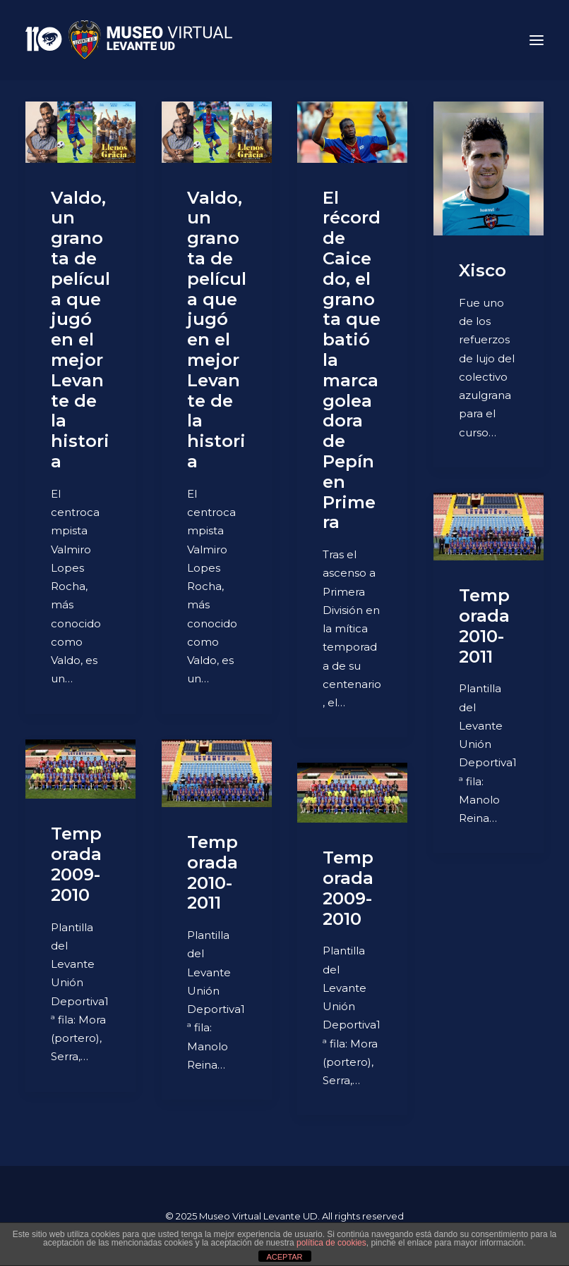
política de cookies (331, 1243)
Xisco (482, 270)
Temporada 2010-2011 (484, 625)
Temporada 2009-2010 (76, 863)
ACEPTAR (284, 1257)
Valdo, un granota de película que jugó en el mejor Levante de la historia (80, 330)
